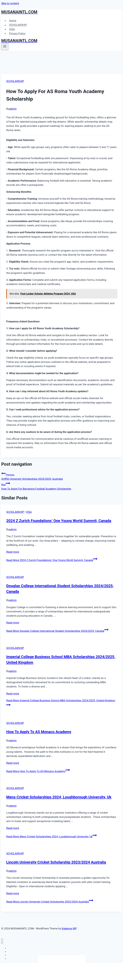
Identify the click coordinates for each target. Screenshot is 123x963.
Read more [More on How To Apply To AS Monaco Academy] (12, 762)
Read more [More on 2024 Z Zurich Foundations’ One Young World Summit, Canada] (12, 551)
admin (13, 108)
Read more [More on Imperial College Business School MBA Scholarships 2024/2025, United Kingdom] (12, 693)
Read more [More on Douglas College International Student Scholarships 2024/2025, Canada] (12, 622)
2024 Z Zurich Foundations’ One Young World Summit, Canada (58, 521)
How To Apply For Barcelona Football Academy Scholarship (61, 485)
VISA (12, 29)
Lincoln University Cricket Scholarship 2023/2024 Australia (56, 862)
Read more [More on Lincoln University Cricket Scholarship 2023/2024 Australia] (12, 893)
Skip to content (10, 3)
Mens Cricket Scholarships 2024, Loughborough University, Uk (58, 797)
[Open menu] (4, 46)
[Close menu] (2, 941)
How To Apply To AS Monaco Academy (38, 732)
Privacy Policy (17, 33)
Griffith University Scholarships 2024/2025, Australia (61, 475)
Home (12, 20)
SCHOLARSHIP (18, 25)
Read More (51, 560)
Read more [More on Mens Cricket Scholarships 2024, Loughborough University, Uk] (12, 828)
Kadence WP (69, 928)
